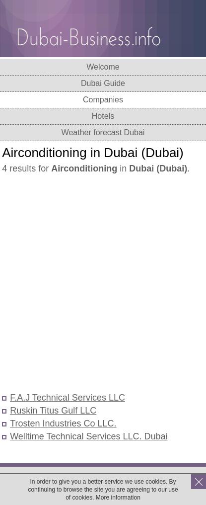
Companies (103, 99)
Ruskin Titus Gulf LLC (53, 411)
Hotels (103, 116)
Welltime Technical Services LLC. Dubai (88, 436)
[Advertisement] (103, 284)
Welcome (102, 67)
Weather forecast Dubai (103, 132)
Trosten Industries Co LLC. (63, 423)
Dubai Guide (103, 83)
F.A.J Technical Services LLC (67, 398)
